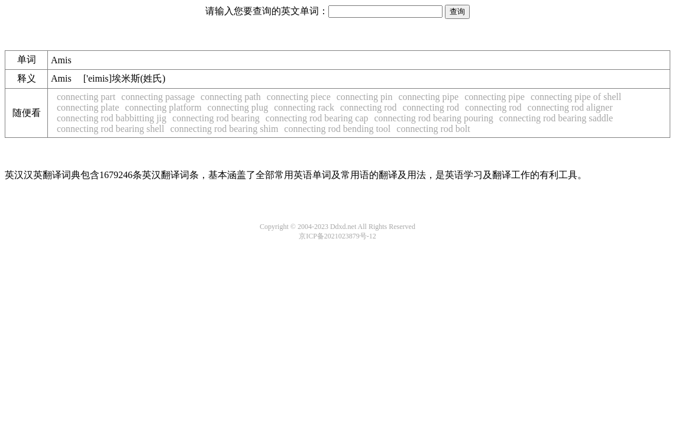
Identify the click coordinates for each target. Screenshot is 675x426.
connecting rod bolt (433, 129)
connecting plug (238, 107)
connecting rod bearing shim (224, 129)
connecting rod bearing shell (110, 129)
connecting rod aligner (570, 107)
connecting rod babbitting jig (111, 118)
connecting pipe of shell (576, 97)
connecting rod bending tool (337, 129)
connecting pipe (428, 97)
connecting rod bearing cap (317, 118)
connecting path (231, 97)
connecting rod (368, 107)
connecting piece (299, 97)
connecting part (86, 97)
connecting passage (158, 97)
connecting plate (88, 107)
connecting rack (304, 107)
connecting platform (163, 107)
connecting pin (365, 97)
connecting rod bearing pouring (433, 118)
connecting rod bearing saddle (556, 118)
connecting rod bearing (216, 118)
